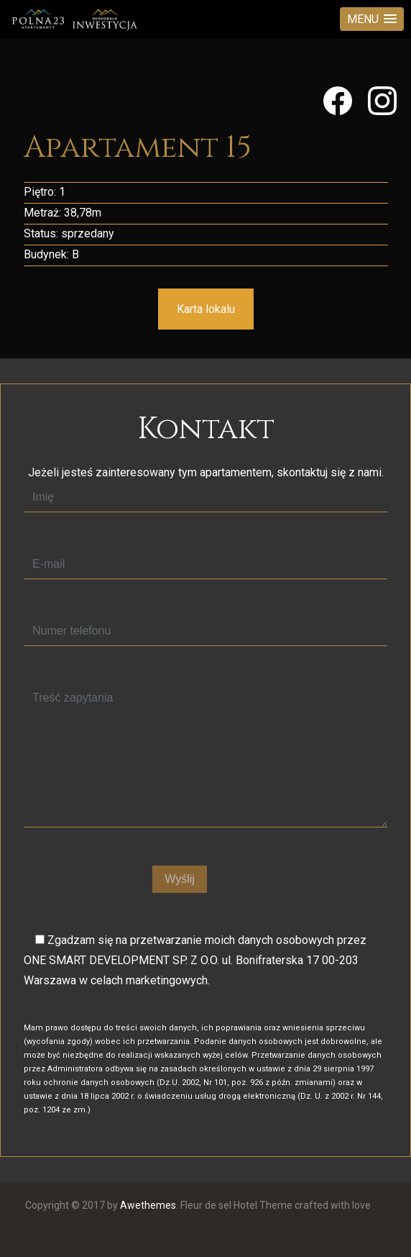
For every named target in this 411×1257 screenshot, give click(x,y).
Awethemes (148, 1205)
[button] (372, 19)
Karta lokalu (206, 309)
